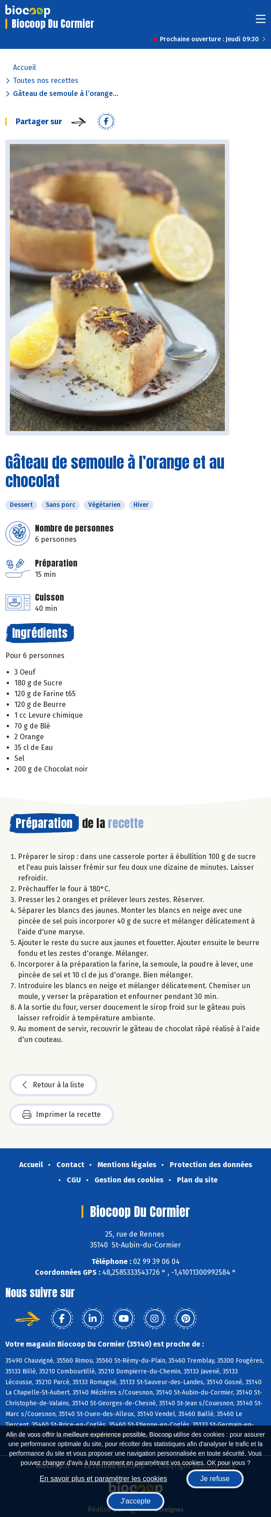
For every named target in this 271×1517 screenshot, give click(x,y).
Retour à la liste (53, 1085)
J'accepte (135, 1501)
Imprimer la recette (61, 1114)
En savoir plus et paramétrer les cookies (103, 1478)
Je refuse (215, 1478)
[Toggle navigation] (261, 21)
